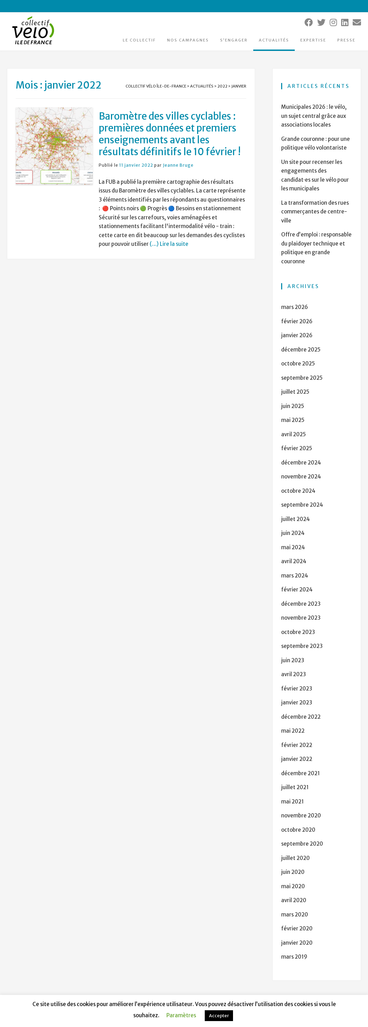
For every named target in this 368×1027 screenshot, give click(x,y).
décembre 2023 (301, 604)
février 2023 (296, 688)
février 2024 (297, 589)
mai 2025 (293, 420)
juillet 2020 (295, 858)
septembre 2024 (302, 504)
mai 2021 (292, 801)
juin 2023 (292, 660)
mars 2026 (294, 307)
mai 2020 (293, 886)
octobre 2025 (298, 363)
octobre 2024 (298, 491)
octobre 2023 (298, 632)
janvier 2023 (296, 702)
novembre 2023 (301, 617)
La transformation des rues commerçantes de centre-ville (315, 211)
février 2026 (297, 321)
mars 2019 (294, 956)
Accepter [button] (219, 1016)
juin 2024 (293, 533)
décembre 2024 (301, 462)
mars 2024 (294, 575)
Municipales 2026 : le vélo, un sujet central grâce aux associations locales (314, 116)
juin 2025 (292, 406)
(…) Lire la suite (168, 244)
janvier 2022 (296, 759)
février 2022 (296, 745)
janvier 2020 (297, 942)
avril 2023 (293, 674)
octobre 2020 (298, 829)
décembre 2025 (301, 349)
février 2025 (296, 448)
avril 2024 (293, 561)
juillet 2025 (295, 391)
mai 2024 (293, 547)
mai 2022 (293, 730)
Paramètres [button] (181, 1015)
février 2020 (297, 928)
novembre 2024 (301, 476)
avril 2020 (293, 900)
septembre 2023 (302, 646)
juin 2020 (293, 872)
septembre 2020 (302, 843)
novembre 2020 (301, 815)
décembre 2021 (300, 773)
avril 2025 (293, 434)
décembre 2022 (301, 716)
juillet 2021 (295, 787)
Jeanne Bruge (178, 165)
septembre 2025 (302, 378)
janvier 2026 (297, 335)
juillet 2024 (295, 519)
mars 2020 (294, 914)
